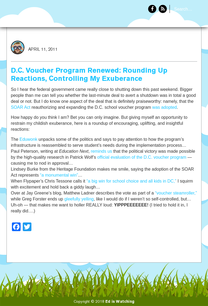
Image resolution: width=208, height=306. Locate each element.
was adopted (164, 107)
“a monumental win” (59, 175)
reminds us (101, 151)
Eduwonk (28, 139)
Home (154, 45)
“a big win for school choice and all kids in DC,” (131, 181)
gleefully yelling (79, 199)
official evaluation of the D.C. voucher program (141, 157)
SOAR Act (20, 107)
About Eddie (183, 45)
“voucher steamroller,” (176, 193)
